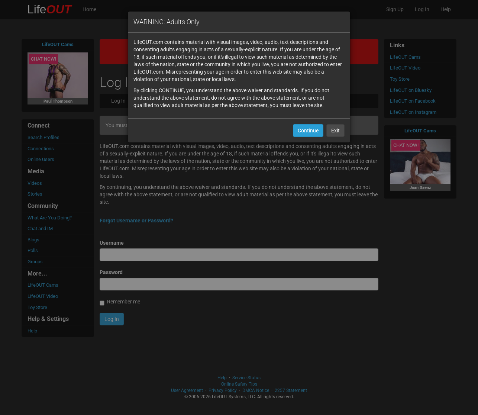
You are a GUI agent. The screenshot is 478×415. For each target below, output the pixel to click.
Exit (335, 130)
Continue (308, 130)
